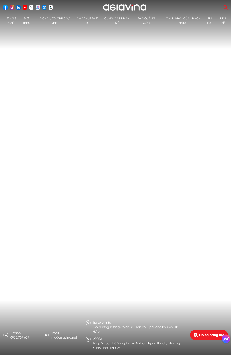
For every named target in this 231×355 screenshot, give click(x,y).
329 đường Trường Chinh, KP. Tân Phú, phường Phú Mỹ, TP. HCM (135, 329)
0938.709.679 (19, 337)
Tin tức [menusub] (210, 20)
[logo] (124, 7)
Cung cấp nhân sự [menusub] (117, 20)
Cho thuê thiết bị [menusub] (87, 20)
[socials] (5, 7)
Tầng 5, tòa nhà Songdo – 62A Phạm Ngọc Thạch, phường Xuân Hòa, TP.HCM (136, 345)
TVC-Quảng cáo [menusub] (146, 20)
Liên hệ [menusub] (223, 20)
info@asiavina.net (64, 337)
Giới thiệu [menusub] (26, 20)
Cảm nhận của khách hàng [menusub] (183, 20)
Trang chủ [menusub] (11, 20)
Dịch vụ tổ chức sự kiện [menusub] (55, 20)
